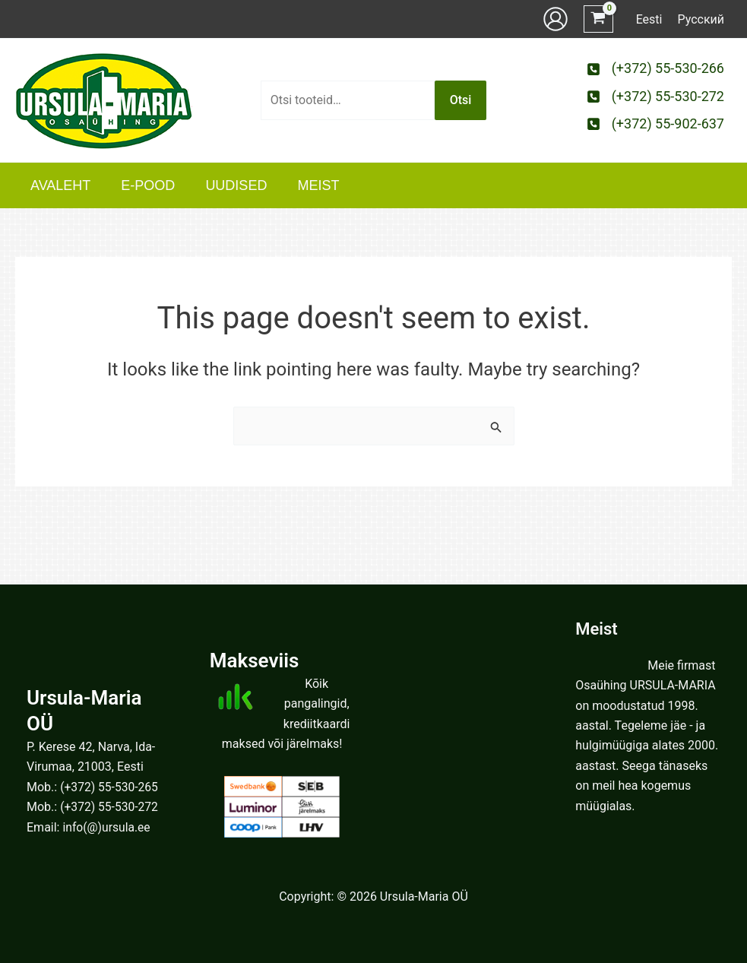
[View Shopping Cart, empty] (598, 19)
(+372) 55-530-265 (110, 787)
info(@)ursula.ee (107, 827)
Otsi (461, 100)
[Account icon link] (555, 19)
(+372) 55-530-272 (110, 807)
